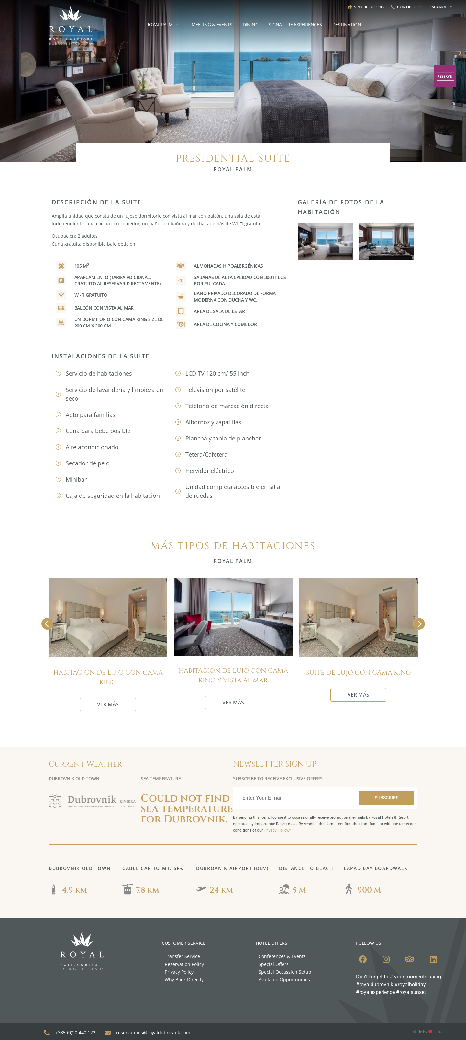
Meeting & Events (212, 24)
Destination (346, 24)
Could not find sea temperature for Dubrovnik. (187, 809)
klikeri (440, 1030)
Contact (407, 6)
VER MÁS (108, 704)
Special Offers (366, 7)
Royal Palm (163, 24)
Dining (250, 24)
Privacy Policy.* (277, 830)
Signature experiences (295, 24)
